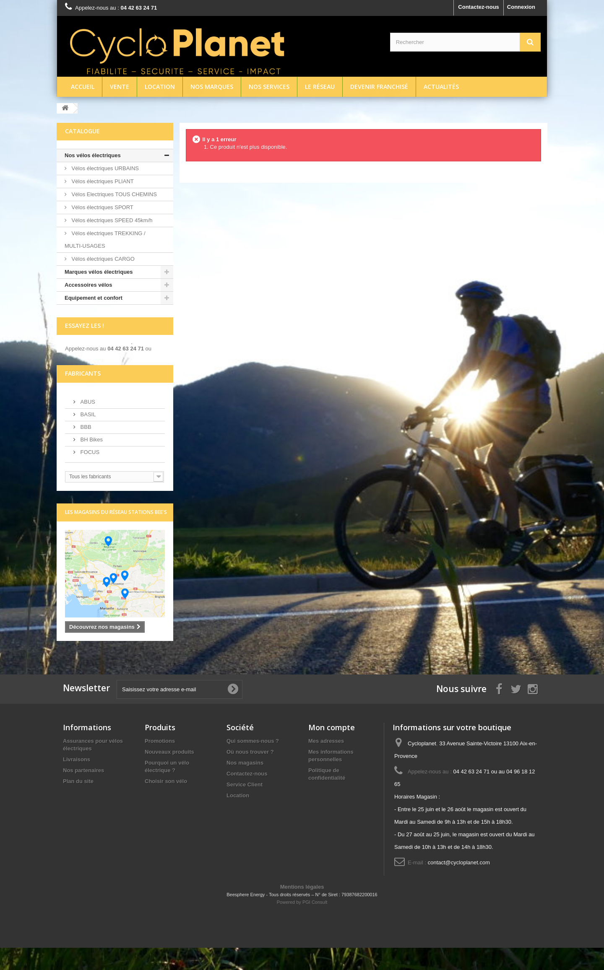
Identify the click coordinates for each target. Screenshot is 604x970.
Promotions (160, 763)
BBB (85, 449)
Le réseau (320, 87)
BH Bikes (91, 461)
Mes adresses (326, 763)
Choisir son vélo (166, 803)
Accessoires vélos (88, 285)
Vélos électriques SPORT (101, 207)
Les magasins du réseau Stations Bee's (116, 533)
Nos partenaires (83, 792)
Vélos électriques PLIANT (102, 181)
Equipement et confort (93, 298)
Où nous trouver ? (250, 774)
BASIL (87, 436)
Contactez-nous (478, 7)
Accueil (82, 87)
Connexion (521, 7)
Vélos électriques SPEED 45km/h (111, 220)
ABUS (87, 423)
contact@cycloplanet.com (459, 885)
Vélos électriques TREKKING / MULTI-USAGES (105, 239)
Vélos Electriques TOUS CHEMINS (113, 194)
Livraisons (76, 781)
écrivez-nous (81, 362)
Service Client (244, 807)
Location (160, 87)
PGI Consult (314, 924)
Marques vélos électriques (99, 272)
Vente (119, 87)
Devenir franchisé (379, 87)
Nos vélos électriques (93, 155)
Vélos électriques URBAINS (104, 168)
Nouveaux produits (169, 774)
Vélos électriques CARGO (102, 259)
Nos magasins (244, 785)
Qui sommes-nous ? (252, 763)
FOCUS (89, 474)
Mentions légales (302, 909)
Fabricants (83, 395)
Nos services (269, 87)
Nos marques (211, 87)
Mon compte (331, 749)
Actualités (441, 87)
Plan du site (78, 803)
